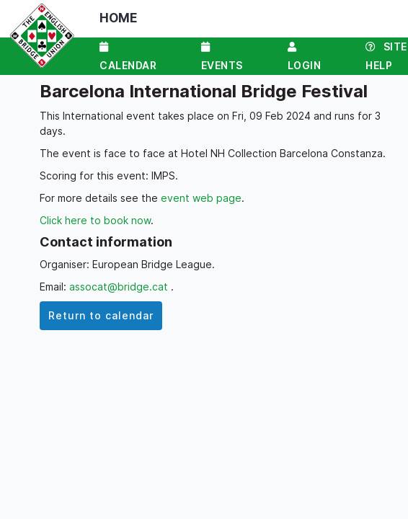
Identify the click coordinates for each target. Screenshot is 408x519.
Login (304, 56)
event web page (201, 198)
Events (222, 56)
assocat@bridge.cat (120, 286)
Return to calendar (101, 315)
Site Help (386, 55)
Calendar (127, 56)
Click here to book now (95, 220)
